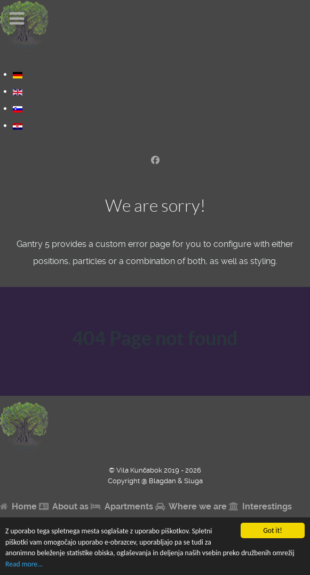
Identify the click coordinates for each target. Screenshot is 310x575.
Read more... (24, 564)
